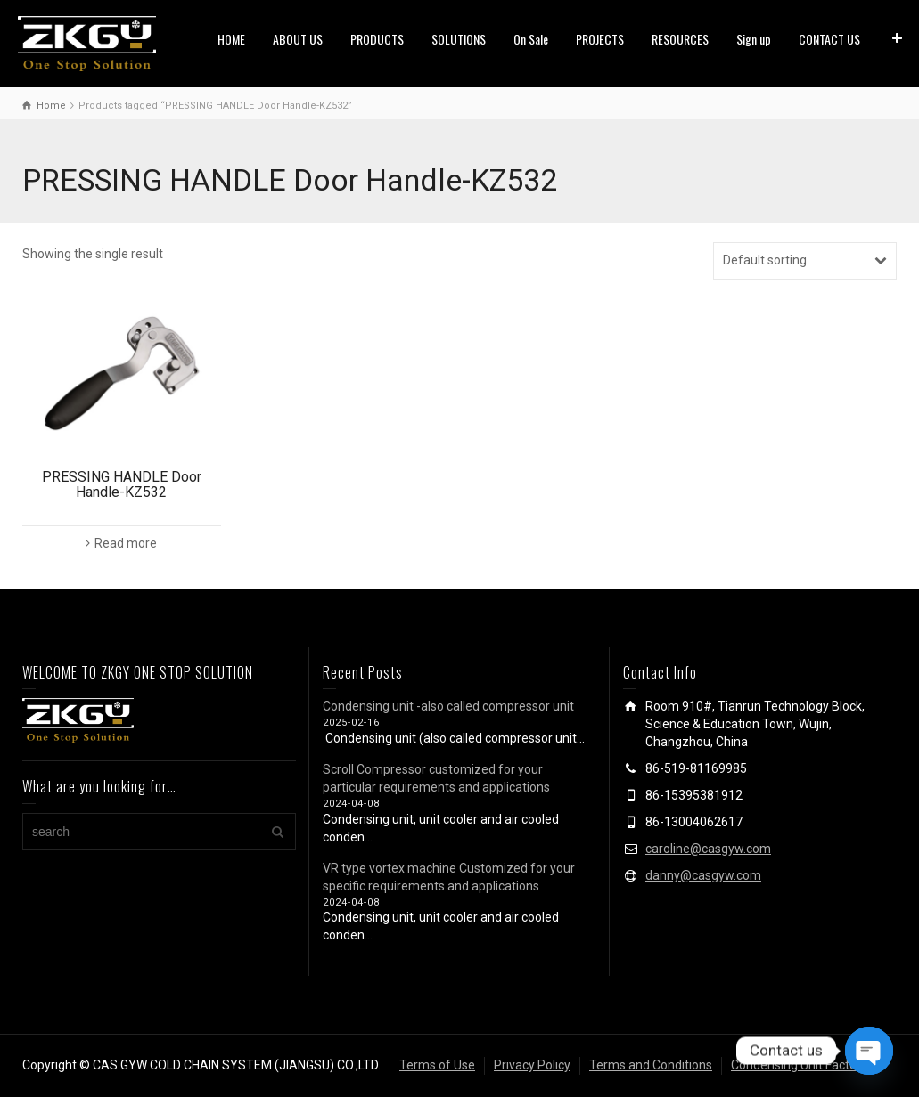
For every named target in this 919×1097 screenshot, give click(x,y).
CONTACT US (829, 38)
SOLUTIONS (458, 38)
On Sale (530, 38)
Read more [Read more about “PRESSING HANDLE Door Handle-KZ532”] (125, 543)
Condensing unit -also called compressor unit (448, 706)
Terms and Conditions (650, 1065)
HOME (231, 38)
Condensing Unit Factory (799, 1065)
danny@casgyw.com (703, 875)
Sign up (753, 38)
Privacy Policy (532, 1065)
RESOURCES (680, 38)
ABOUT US (298, 38)
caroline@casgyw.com (708, 848)
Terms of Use (437, 1065)
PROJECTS (600, 38)
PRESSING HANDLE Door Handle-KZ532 (121, 484)
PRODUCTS (377, 38)
